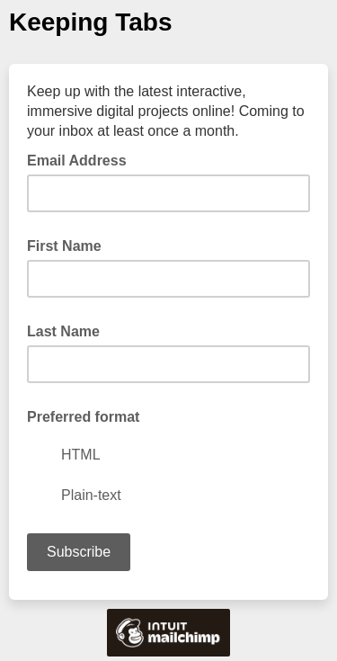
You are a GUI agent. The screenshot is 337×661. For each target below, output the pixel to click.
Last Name (63, 331)
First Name (64, 246)
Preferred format (83, 416)
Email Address (82, 159)
